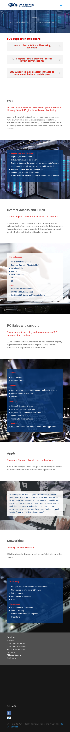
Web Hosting (11, 658)
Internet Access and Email (16, 649)
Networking (11, 652)
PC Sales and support (14, 655)
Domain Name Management (16, 643)
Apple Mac (10, 640)
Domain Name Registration (16, 646)
